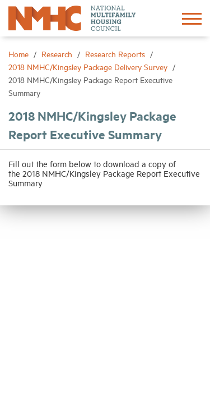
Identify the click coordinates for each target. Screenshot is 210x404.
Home (19, 53)
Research (57, 53)
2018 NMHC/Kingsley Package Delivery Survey (89, 66)
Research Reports (116, 53)
